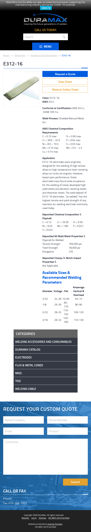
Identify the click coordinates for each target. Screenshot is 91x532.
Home (6, 55)
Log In (34, 517)
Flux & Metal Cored (29, 365)
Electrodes (20, 55)
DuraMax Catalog (27, 349)
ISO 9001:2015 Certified (58, 517)
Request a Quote (65, 74)
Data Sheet (65, 82)
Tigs (18, 381)
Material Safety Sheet (65, 89)
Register (25, 517)
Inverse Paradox (55, 524)
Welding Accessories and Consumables (43, 342)
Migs (18, 373)
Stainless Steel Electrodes (44, 55)
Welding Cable (25, 389)
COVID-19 (46, 8)
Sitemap (42, 517)
